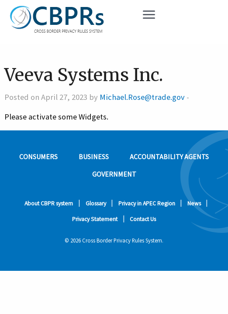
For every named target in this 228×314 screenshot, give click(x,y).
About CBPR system (48, 203)
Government (114, 174)
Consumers (38, 156)
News (194, 203)
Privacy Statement (94, 219)
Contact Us (143, 219)
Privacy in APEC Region (146, 203)
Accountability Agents (169, 156)
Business (94, 156)
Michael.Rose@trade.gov (142, 97)
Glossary (96, 203)
